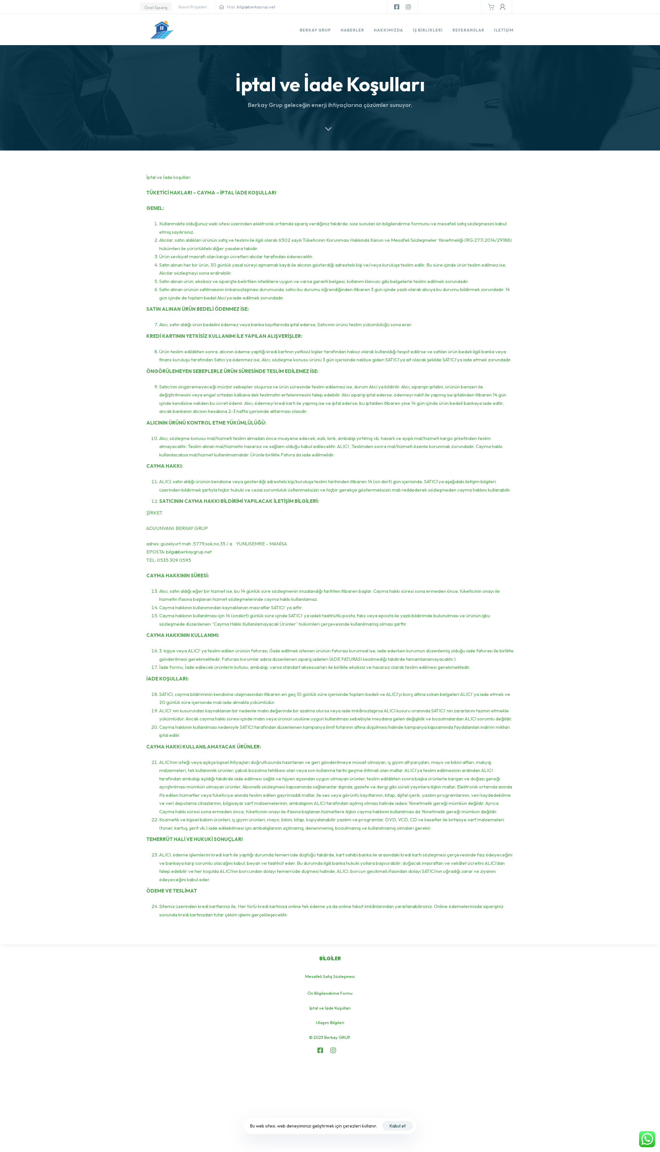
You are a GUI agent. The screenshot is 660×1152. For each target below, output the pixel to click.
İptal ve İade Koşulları (330, 1007)
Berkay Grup (315, 31)
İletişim (504, 31)
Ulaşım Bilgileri (330, 1022)
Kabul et (398, 1126)
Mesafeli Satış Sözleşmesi (330, 976)
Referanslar (468, 31)
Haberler (352, 31)
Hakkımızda (388, 31)
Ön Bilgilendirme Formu (330, 993)
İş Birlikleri (428, 31)
